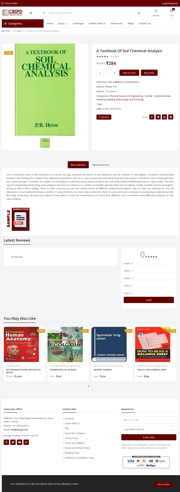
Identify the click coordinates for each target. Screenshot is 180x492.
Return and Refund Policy (77, 447)
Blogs (131, 23)
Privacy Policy (71, 438)
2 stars (128, 285)
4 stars (128, 270)
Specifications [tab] (100, 164)
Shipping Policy (72, 452)
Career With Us (72, 423)
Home (50, 23)
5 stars (128, 263)
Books (63, 23)
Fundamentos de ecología (63, 369)
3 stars (128, 278)
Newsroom (117, 23)
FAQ (67, 428)
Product (17, 31)
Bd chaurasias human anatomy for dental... (23, 371)
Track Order (9, 3)
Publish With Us (97, 23)
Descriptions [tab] (78, 164)
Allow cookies (163, 484)
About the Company (75, 433)
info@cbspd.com (19, 429)
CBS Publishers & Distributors (123, 81)
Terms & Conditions (75, 443)
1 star (128, 293)
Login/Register (170, 3)
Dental (148, 95)
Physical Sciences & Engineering (126, 95)
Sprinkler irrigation (103, 369)
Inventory (69, 418)
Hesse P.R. (111, 86)
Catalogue (78, 23)
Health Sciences (13, 365)
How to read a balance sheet (151, 369)
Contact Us (145, 23)
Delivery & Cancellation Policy (79, 457)
